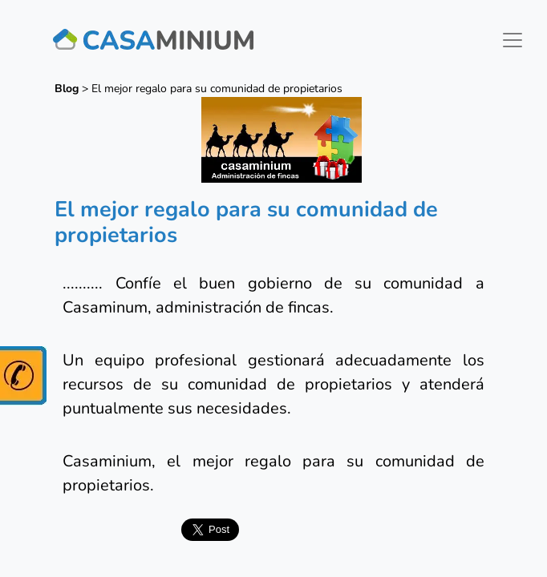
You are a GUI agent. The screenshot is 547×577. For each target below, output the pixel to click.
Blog (67, 88)
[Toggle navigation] (512, 40)
